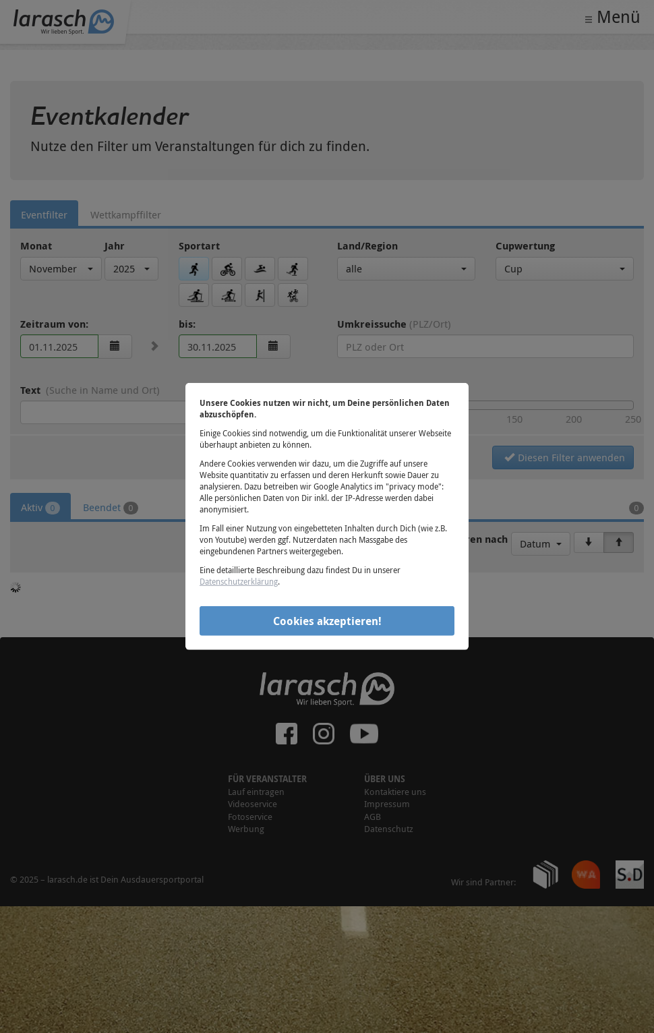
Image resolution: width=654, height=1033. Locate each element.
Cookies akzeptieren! (327, 620)
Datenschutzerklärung (239, 581)
